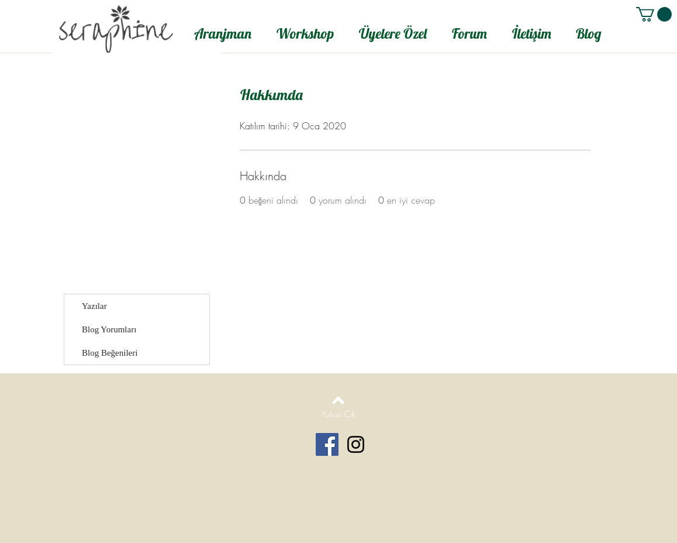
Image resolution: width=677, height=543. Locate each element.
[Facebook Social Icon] (327, 444)
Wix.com (438, 475)
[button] (654, 14)
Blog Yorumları (109, 329)
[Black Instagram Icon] (355, 444)
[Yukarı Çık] (338, 414)
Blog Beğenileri (109, 353)
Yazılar (94, 306)
